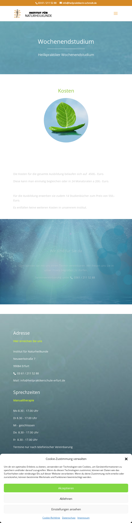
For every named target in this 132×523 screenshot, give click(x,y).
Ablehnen (66, 499)
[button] (126, 459)
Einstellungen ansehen (66, 509)
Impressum (83, 517)
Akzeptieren (66, 488)
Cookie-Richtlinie (51, 517)
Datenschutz (69, 517)
